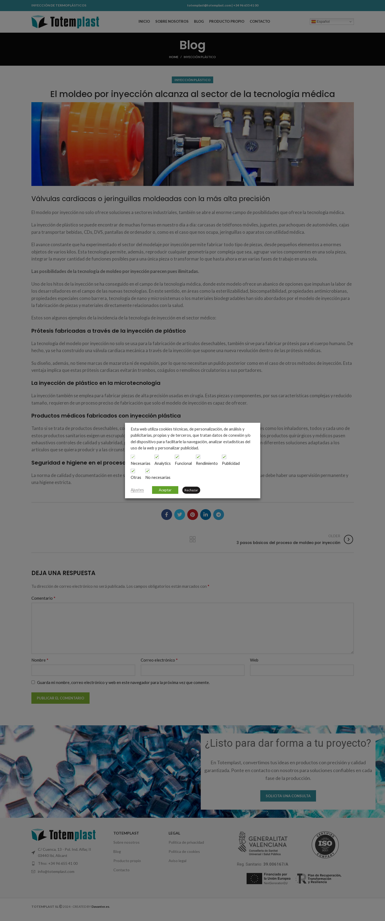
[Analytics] (156, 457)
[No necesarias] (147, 471)
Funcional (183, 463)
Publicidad (231, 463)
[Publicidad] (224, 457)
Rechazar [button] (191, 490)
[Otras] (133, 471)
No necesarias (157, 477)
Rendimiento (207, 463)
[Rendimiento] (198, 457)
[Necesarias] (133, 457)
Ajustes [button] (137, 489)
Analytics (162, 463)
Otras (136, 477)
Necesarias (140, 463)
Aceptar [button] (165, 490)
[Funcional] (177, 457)
